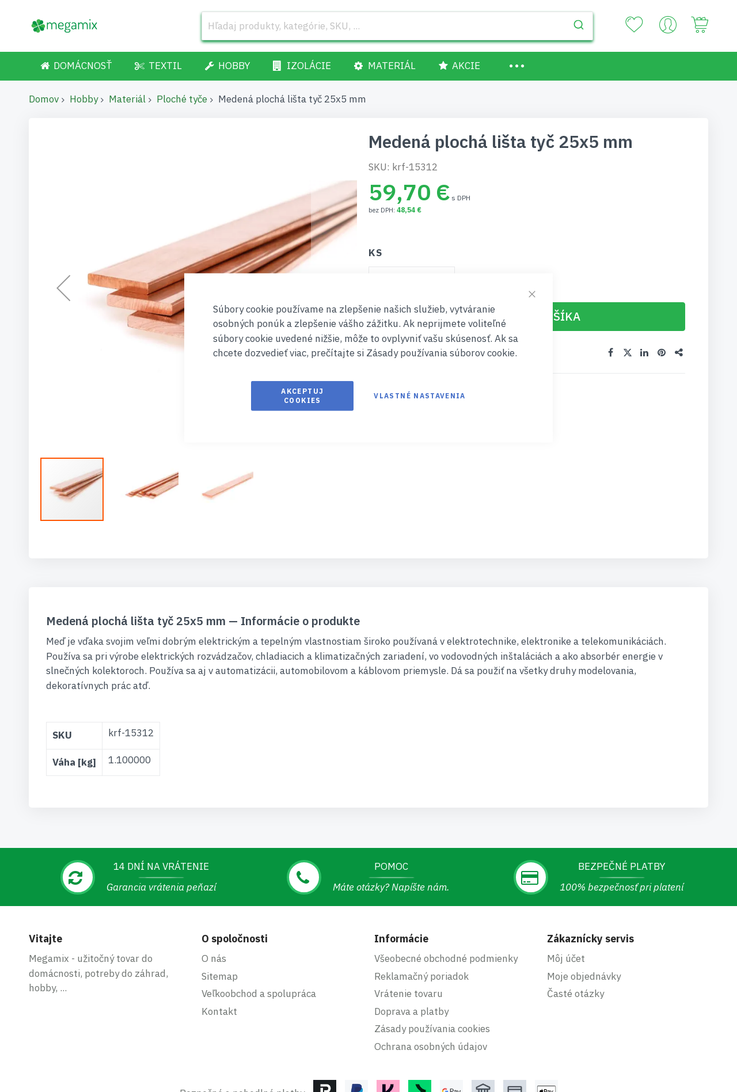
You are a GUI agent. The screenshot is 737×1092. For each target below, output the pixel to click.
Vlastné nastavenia (419, 395)
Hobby (84, 99)
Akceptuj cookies (302, 395)
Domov (44, 99)
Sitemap (220, 976)
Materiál (127, 99)
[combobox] (397, 26)
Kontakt (219, 1011)
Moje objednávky (584, 976)
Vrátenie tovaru (408, 993)
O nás (214, 958)
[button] (152, 489)
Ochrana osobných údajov (430, 1046)
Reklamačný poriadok (421, 976)
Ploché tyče (182, 99)
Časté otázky (575, 993)
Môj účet (566, 958)
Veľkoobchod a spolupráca (259, 993)
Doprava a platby (411, 1011)
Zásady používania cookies (432, 1028)
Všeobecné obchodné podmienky (446, 958)
